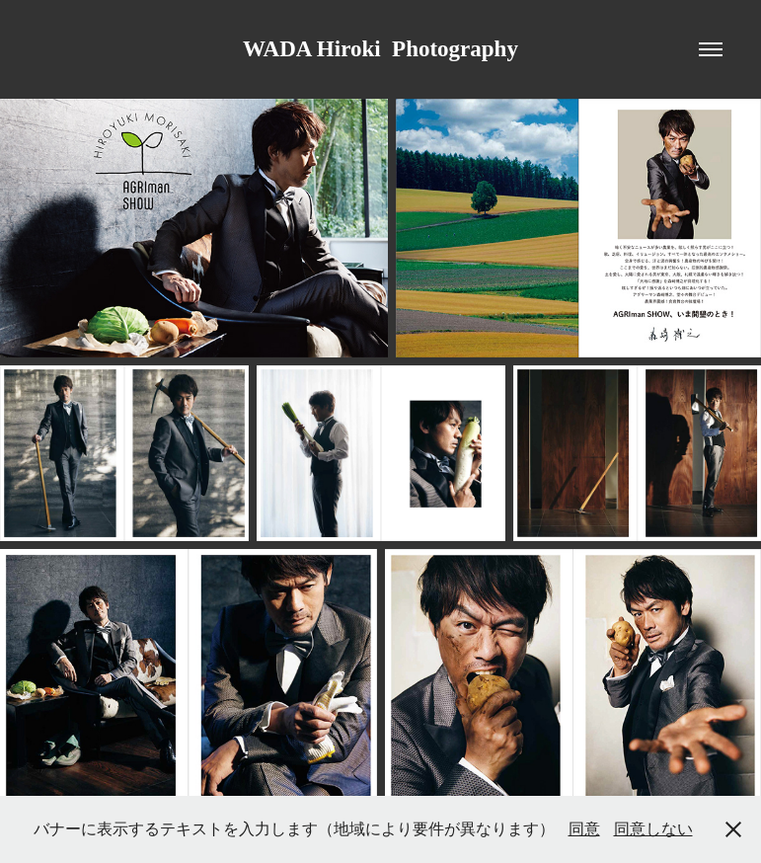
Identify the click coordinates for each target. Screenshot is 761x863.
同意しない (653, 829)
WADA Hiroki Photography (380, 49)
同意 (584, 829)
